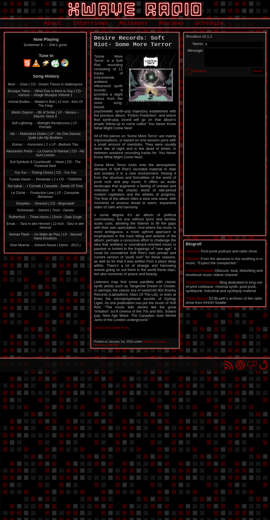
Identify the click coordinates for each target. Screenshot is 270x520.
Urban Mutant (197, 298)
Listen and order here (111, 327)
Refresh (199, 71)
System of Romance (202, 282)
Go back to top (263, 365)
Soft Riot (113, 345)
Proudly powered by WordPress (240, 365)
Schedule (209, 23)
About (53, 23)
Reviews (171, 23)
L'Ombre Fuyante (200, 270)
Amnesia (193, 251)
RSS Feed (229, 365)
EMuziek (193, 259)
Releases (134, 23)
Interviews (90, 23)
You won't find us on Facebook (252, 365)
